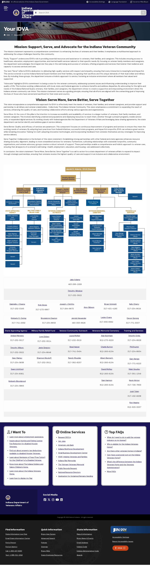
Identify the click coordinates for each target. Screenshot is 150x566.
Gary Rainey (17, 349)
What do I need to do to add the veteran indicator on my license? (124, 430)
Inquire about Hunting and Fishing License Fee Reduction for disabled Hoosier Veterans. (27, 439)
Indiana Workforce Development (72, 441)
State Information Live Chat (16, 535)
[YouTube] (57, 500)
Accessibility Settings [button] (120, 538)
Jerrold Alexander (78, 309)
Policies (44, 544)
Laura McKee (74, 327)
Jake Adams (75, 271)
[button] (95, 2)
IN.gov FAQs (45, 552)
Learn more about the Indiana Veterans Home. (26, 473)
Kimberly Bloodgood (17, 372)
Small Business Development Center (73, 445)
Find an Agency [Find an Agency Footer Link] (11, 548)
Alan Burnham (107, 327)
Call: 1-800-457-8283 (14, 552)
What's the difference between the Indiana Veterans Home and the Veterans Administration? (124, 461)
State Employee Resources (51, 556)
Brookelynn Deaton (49, 309)
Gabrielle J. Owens (17, 295)
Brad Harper (75, 338)
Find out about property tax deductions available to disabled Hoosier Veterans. (26, 448)
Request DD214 (65, 429)
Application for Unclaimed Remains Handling (73, 472)
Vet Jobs (62, 433)
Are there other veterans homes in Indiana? (121, 445)
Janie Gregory (44, 339)
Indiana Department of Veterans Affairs (47, 8)
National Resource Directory (70, 466)
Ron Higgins (134, 394)
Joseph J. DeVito (67, 295)
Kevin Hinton (134, 372)
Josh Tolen (134, 383)
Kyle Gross (42, 296)
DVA (8, 26)
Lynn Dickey (44, 328)
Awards (79, 556)
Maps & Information (84, 535)
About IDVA (18, 26)
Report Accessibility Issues (122, 543)
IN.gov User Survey (48, 535)
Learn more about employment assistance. (22, 430)
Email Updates (82, 544)
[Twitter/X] (49, 500)
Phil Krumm (134, 338)
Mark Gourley (134, 360)
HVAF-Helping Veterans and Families (73, 449)
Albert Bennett (106, 349)
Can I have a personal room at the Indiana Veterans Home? (124, 452)
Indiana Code (82, 548)
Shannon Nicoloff (44, 349)
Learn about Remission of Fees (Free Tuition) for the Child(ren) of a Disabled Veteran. (26, 456)
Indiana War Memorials (67, 454)
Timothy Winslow (75, 282)
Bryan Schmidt (110, 295)
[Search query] (131, 8)
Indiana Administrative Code (88, 552)
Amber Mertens (17, 327)
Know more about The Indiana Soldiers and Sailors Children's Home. (25, 466)
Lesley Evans (106, 309)
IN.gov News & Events (85, 539)
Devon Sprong (133, 309)
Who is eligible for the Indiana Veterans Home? (123, 438)
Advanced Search (48, 539)
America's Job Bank (66, 437)
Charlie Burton (107, 338)
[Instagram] (53, 500)
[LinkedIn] (61, 500)
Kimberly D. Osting (18, 309)
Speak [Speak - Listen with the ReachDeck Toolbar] (120, 549)
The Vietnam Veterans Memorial (71, 458)
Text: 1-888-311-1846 (14, 556)
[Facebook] (45, 500)
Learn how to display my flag (21, 479)
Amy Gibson (89, 298)
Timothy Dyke (134, 327)
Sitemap (44, 548)
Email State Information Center (18, 539)
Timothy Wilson (17, 339)
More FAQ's (111, 469)
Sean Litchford (17, 360)
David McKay (106, 360)
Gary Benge (134, 350)
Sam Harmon (106, 372)
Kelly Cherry (134, 295)
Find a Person (11, 544)
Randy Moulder (74, 349)
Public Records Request (68, 462)
